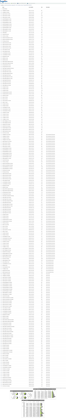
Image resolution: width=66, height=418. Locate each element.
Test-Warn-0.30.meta (5, 105)
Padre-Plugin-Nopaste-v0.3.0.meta (7, 76)
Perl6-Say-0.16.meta (5, 95)
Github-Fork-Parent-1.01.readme (7, 306)
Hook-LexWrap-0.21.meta (6, 49)
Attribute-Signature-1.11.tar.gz (6, 158)
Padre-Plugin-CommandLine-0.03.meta (8, 68)
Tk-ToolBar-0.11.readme (5, 375)
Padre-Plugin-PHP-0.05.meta (6, 83)
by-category (12, 5)
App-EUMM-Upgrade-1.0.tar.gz (6, 156)
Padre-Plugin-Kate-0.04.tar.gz (6, 202)
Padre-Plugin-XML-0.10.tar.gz (6, 212)
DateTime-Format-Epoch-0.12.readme (7, 297)
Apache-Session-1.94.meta (6, 17)
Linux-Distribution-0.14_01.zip (6, 263)
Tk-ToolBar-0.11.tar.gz (5, 246)
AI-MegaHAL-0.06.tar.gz (5, 136)
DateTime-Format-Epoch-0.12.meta (7, 37)
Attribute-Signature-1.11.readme (7, 294)
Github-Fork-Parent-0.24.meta (6, 44)
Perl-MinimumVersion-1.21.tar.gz (7, 219)
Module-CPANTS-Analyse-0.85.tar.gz (7, 190)
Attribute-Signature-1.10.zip (6, 260)
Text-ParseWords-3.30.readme (6, 367)
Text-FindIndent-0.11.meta (6, 107)
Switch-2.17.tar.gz (5, 231)
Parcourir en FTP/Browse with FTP (22, 3)
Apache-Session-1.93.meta (6, 15)
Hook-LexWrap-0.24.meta (6, 51)
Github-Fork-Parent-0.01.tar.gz (6, 173)
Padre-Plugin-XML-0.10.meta (6, 85)
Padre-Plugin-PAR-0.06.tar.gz (6, 207)
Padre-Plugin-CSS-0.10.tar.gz (6, 197)
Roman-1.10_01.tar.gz (5, 224)
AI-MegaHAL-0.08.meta (5, 12)
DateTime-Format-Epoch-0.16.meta (7, 39)
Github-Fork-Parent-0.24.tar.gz (6, 175)
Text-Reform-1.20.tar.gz (5, 241)
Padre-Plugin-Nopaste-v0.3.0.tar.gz (7, 204)
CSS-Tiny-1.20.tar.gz (5, 161)
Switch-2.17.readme (5, 360)
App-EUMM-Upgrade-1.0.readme (7, 290)
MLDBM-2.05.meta (5, 59)
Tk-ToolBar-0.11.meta (5, 119)
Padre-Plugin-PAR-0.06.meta (6, 80)
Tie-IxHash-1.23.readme (5, 372)
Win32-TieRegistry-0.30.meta (6, 122)
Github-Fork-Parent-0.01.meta (6, 42)
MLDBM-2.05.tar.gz (5, 187)
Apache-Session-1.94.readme (6, 280)
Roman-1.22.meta (5, 97)
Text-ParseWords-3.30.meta (6, 110)
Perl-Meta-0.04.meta (5, 90)
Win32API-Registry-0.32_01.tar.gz (7, 253)
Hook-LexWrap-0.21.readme (6, 307)
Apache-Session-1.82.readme (6, 277)
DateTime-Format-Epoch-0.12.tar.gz (7, 163)
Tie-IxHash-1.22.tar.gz (5, 243)
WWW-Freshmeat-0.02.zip (6, 272)
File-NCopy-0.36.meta (5, 41)
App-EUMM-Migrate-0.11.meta (6, 20)
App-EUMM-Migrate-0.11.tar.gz (6, 149)
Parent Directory (4, 8)
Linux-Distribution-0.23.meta (6, 54)
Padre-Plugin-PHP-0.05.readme (7, 341)
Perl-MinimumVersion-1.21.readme (7, 350)
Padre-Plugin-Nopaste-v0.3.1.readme (7, 336)
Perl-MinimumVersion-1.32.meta (7, 93)
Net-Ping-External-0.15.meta (6, 66)
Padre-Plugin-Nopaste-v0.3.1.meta (7, 78)
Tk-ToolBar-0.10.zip (5, 268)
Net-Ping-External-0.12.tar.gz (6, 192)
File (27, 5)
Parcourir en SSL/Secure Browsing (31, 3)
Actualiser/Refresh (14, 3)
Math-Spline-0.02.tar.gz (5, 185)
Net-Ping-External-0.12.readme (6, 323)
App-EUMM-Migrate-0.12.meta (6, 22)
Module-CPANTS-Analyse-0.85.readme (8, 321)
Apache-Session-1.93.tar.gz (6, 144)
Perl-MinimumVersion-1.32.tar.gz (7, 221)
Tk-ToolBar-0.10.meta (5, 117)
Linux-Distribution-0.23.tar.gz (6, 183)
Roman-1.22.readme (5, 355)
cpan (5, 5)
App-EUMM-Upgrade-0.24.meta (7, 25)
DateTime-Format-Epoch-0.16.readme (7, 299)
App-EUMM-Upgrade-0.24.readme (7, 289)
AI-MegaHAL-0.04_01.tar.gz (6, 134)
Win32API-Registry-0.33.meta (6, 127)
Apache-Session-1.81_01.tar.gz (6, 141)
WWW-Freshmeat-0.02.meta (6, 129)
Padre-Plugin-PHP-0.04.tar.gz (6, 209)
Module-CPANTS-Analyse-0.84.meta (7, 61)
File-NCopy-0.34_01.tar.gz (6, 170)
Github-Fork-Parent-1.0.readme (6, 304)
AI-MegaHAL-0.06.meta (5, 10)
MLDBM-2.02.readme (5, 316)
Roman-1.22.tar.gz (5, 226)
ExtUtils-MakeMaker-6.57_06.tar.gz (7, 168)
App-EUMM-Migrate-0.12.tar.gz (6, 151)
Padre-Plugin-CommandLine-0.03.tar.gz (8, 195)
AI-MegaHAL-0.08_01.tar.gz (6, 139)
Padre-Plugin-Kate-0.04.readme (7, 333)
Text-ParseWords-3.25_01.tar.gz (7, 238)
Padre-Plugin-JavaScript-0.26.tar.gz (7, 200)
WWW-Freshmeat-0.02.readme (6, 382)
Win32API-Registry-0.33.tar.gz (6, 255)
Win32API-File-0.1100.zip (6, 270)
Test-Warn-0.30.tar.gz (5, 234)
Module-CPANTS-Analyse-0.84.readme (8, 319)
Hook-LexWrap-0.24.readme (6, 309)
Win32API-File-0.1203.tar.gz (6, 251)
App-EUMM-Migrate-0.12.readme (7, 285)
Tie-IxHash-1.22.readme (5, 370)
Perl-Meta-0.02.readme (5, 345)
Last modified (31, 7)
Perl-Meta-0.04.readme (5, 348)
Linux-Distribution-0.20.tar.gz (6, 182)
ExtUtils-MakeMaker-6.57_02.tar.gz (7, 166)
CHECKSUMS (4, 32)
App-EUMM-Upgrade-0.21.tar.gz (7, 153)
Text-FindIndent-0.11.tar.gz (6, 236)
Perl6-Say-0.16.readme (5, 353)
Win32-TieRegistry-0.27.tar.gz (6, 248)
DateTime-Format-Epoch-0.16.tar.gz (7, 165)
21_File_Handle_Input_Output (20, 5)
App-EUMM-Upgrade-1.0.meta (6, 27)
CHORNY (29, 5)
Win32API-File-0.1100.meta (6, 124)
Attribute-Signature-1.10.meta (6, 29)
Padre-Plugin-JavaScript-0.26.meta (7, 73)
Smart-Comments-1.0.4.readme (6, 358)
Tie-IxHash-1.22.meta (5, 114)
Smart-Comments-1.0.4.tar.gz (6, 229)
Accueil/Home (2, 3)
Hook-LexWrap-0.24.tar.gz (6, 180)
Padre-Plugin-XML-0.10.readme (7, 343)
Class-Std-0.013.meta (5, 34)
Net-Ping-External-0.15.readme (6, 324)
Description (48, 7)
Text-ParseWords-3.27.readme (6, 365)
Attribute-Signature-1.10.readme (7, 292)
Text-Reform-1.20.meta (5, 112)
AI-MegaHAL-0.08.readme (6, 275)
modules (8, 5)
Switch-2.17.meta (4, 102)
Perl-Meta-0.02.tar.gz (5, 214)
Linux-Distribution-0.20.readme (6, 311)
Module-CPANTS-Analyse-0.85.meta (7, 63)
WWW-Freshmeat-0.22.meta (6, 131)
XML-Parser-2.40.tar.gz (5, 258)
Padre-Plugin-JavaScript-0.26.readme (7, 331)
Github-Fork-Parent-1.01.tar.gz (6, 178)
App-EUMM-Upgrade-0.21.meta (7, 24)
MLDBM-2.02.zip (4, 265)
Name (3, 7)
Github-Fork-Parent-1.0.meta (6, 46)
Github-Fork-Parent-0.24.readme (7, 302)
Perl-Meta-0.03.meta (5, 88)
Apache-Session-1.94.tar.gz (6, 146)
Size (41, 7)
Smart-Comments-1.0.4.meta (6, 100)
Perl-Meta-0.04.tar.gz (5, 217)
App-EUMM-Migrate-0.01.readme (7, 282)
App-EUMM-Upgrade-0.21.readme (7, 287)
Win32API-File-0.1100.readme (6, 377)
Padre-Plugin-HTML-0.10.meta (6, 71)
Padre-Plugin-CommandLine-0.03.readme (8, 326)
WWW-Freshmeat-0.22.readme (6, 384)
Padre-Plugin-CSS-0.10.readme (7, 328)
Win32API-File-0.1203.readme (6, 379)
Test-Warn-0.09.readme (5, 362)
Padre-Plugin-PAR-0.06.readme (6, 338)
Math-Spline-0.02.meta (5, 56)
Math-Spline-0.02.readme (6, 314)
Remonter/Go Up (8, 3)
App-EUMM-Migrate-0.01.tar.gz (6, 148)
